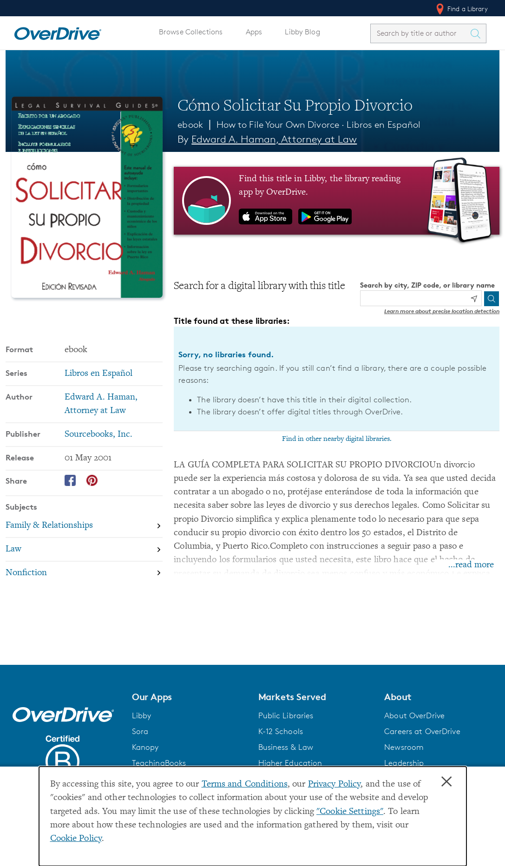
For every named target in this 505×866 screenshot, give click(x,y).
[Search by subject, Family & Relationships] (84, 526)
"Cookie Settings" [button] (349, 811)
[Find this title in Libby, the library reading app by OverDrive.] (336, 201)
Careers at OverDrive (422, 731)
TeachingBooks (159, 763)
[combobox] (420, 33)
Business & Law (286, 747)
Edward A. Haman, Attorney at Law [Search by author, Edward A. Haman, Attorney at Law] (274, 139)
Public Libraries (286, 715)
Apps (254, 31)
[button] (189, 697)
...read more (471, 565)
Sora (140, 731)
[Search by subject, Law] (84, 549)
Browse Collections (191, 31)
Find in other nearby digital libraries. (337, 439)
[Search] (491, 298)
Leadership (404, 763)
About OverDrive (414, 715)
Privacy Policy (334, 784)
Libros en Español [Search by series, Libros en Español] (98, 373)
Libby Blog (302, 31)
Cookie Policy (76, 838)
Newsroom (404, 747)
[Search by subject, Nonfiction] (84, 573)
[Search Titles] (477, 33)
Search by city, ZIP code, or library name (427, 285)
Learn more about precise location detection (441, 311)
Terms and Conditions (245, 784)
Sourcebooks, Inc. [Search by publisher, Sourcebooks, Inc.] (98, 434)
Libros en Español (383, 124)
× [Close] (446, 782)
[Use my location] (473, 298)
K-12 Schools (280, 731)
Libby (141, 715)
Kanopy (145, 747)
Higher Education (290, 763)
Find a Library (461, 8)
